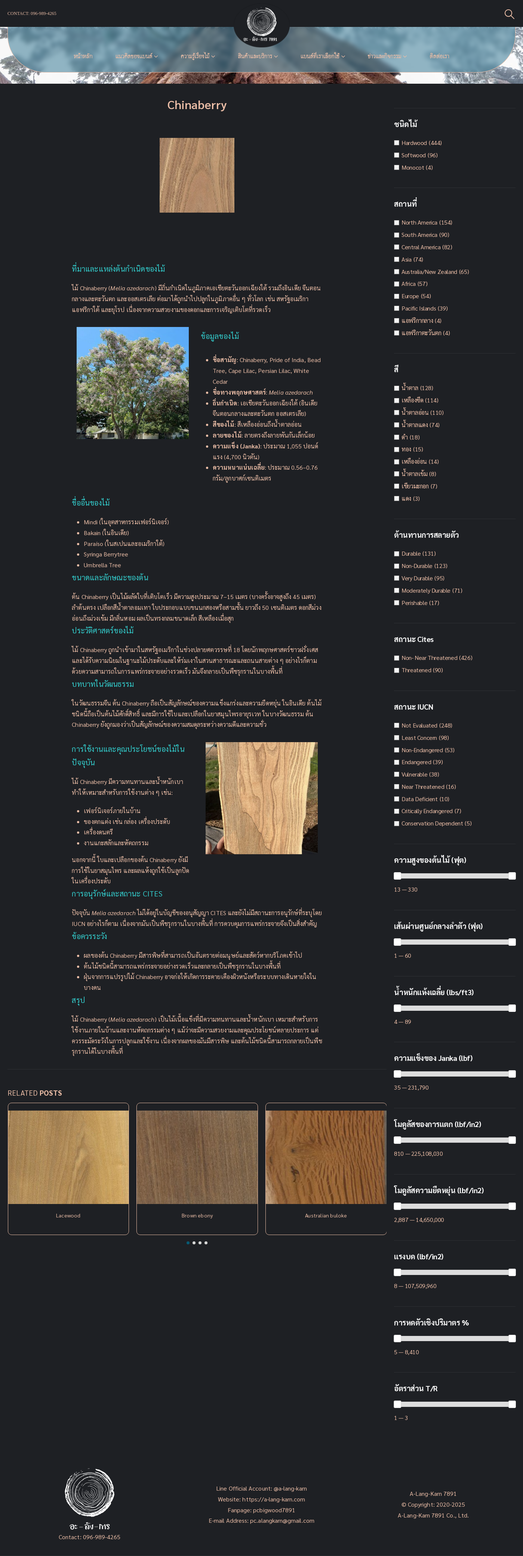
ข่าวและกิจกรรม (385, 56)
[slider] (397, 876)
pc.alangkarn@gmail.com (281, 1520)
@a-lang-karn (290, 1488)
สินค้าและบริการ (255, 56)
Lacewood (68, 1215)
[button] (188, 1242)
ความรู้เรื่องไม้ (195, 56)
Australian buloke (326, 1215)
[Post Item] (68, 1157)
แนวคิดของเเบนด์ (133, 56)
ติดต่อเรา (439, 56)
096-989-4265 (102, 1537)
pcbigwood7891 (274, 1510)
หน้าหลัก (83, 56)
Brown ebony (197, 1215)
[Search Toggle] (510, 13)
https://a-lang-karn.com (273, 1499)
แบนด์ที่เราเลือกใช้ (320, 56)
